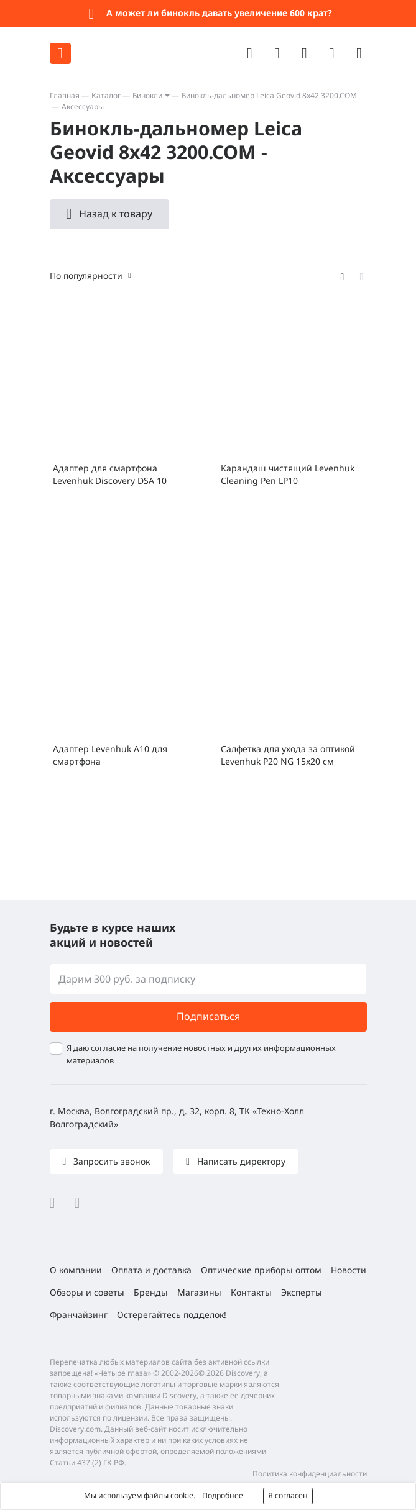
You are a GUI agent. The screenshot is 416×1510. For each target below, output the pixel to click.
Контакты (251, 1292)
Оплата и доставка (151, 1270)
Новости (348, 1270)
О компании (76, 1270)
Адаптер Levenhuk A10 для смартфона (110, 755)
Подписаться (208, 1016)
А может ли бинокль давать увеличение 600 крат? (219, 13)
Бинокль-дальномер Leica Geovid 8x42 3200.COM (269, 95)
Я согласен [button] (288, 1495)
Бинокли (147, 95)
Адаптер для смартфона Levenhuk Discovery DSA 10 (110, 474)
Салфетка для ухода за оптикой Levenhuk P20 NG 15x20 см (288, 755)
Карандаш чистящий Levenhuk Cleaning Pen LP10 (287, 474)
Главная (65, 95)
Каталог (106, 95)
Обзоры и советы (87, 1292)
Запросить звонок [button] (110, 1161)
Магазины (199, 1292)
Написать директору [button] (240, 1161)
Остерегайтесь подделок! (171, 1315)
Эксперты (301, 1292)
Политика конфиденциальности (309, 1473)
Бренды (151, 1292)
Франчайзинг (79, 1315)
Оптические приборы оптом (261, 1270)
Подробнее (222, 1495)
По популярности (86, 275)
